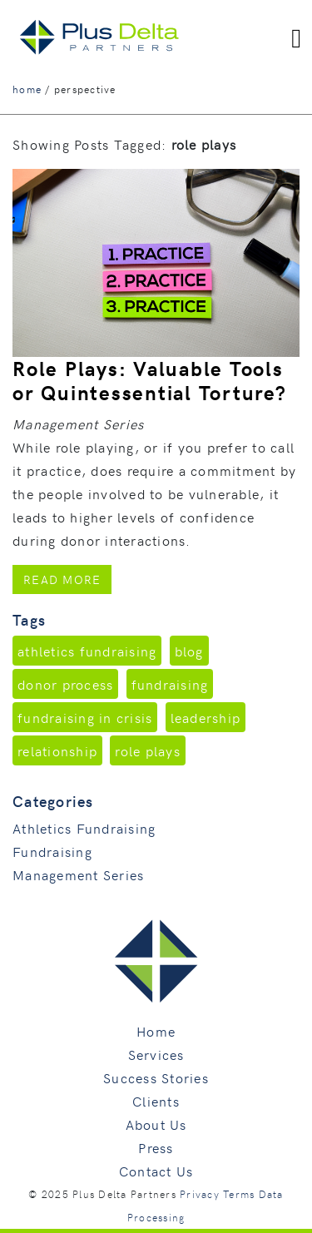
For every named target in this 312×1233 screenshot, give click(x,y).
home (27, 89)
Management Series (78, 874)
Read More (67, 578)
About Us (156, 1124)
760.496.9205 (265, 10)
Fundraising (52, 851)
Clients (156, 1101)
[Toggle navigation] (296, 37)
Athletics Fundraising (84, 828)
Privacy (200, 1194)
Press (155, 1147)
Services (156, 1054)
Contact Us (156, 1170)
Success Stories (156, 1077)
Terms (239, 1194)
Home (156, 1031)
